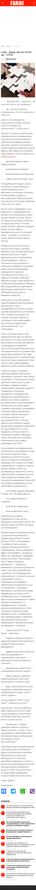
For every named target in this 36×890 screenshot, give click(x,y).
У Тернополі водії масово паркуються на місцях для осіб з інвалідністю (18, 852)
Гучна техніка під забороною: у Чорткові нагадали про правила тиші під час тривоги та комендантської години (19, 814)
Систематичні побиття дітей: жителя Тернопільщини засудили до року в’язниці (20, 875)
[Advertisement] (18, 26)
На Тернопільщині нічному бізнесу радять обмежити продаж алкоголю (20, 806)
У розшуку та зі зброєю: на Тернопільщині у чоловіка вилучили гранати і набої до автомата (20, 844)
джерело (11, 156)
